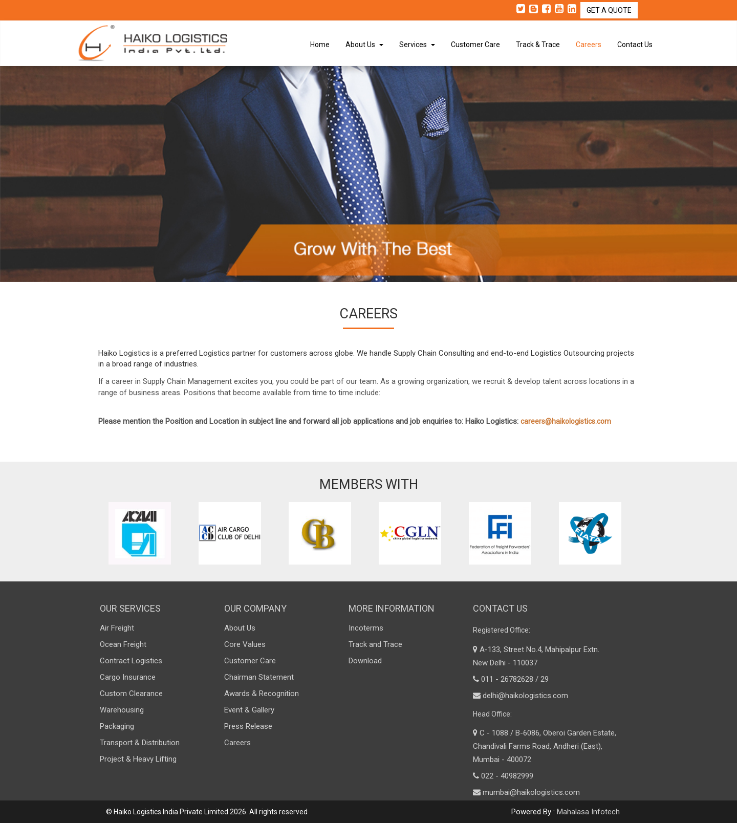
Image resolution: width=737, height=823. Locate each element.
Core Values (245, 644)
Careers (588, 44)
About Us (364, 44)
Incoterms (366, 628)
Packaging (117, 726)
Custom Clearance (131, 693)
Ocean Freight (123, 644)
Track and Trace (375, 644)
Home (320, 44)
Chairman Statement (259, 677)
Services (417, 44)
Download (365, 660)
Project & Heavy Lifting (138, 759)
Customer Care (475, 44)
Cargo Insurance (128, 677)
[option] (143, 533)
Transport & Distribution (140, 742)
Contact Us (635, 44)
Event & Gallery (249, 709)
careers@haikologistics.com (566, 426)
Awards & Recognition (261, 693)
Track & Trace (538, 44)
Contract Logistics (131, 660)
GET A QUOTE (609, 10)
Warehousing (122, 709)
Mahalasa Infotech (588, 811)
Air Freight (117, 628)
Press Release (248, 726)
